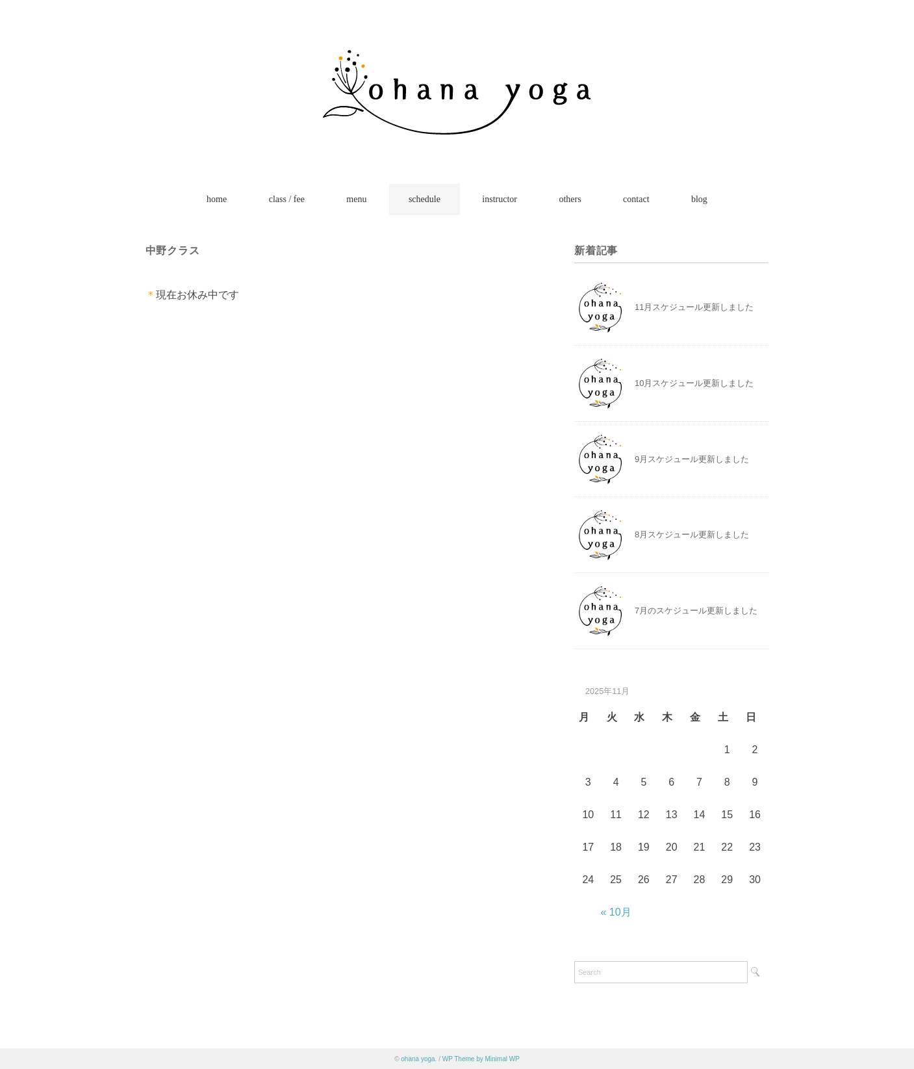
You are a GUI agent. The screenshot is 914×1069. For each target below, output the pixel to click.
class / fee (287, 199)
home (217, 199)
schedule (424, 199)
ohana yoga (418, 1059)
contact (636, 199)
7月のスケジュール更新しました (696, 610)
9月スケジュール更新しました (692, 459)
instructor (499, 199)
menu (356, 199)
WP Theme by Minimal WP (481, 1059)
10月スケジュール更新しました (694, 383)
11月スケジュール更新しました (694, 307)
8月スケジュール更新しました (692, 534)
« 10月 (616, 912)
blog (699, 199)
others (570, 199)
